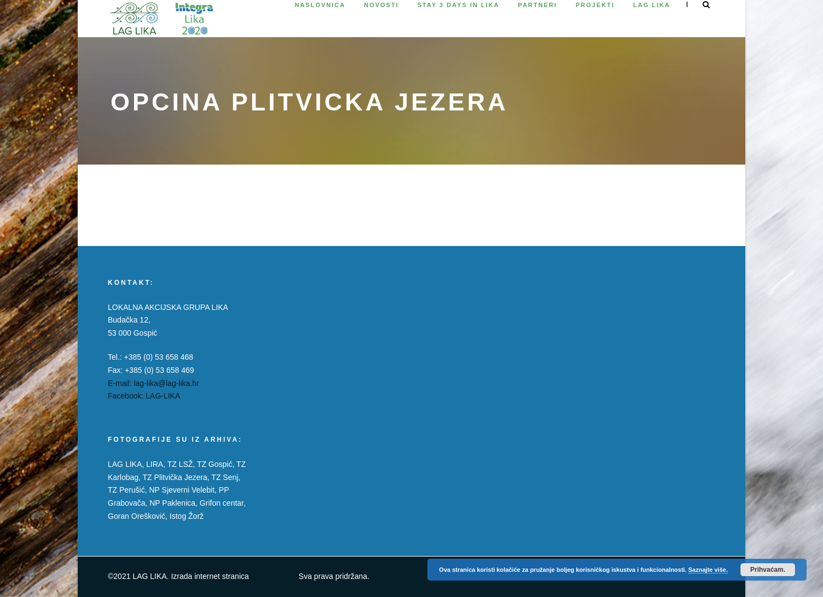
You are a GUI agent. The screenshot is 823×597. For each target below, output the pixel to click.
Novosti (381, 5)
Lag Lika (651, 5)
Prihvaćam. (767, 569)
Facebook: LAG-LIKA (144, 395)
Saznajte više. (708, 569)
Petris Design (274, 576)
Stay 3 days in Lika (459, 5)
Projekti (595, 5)
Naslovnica (319, 5)
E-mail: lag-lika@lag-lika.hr (153, 383)
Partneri (537, 5)
